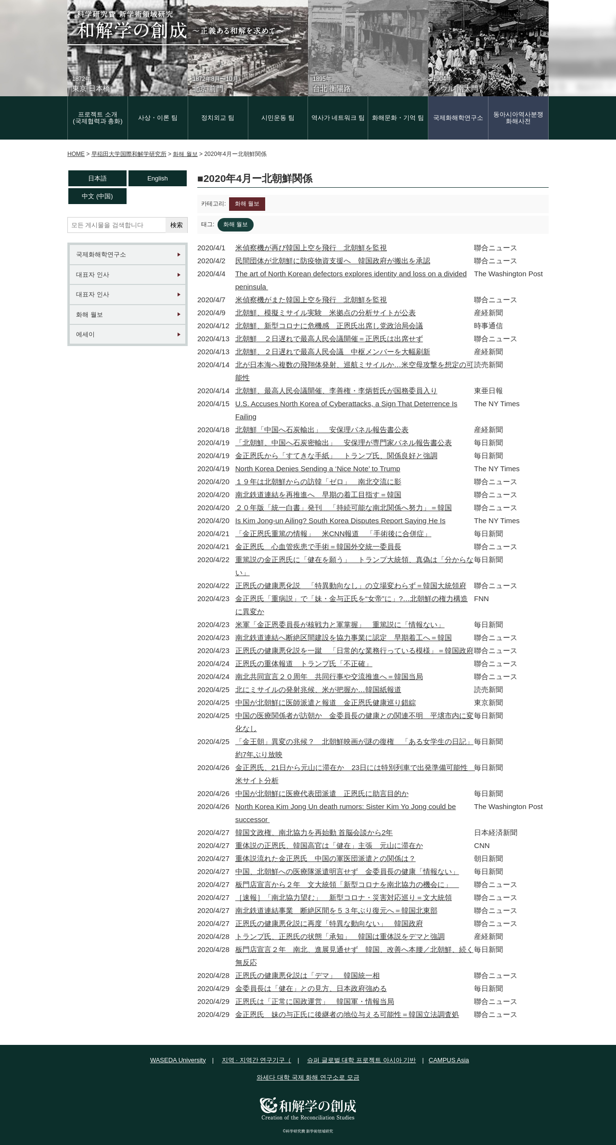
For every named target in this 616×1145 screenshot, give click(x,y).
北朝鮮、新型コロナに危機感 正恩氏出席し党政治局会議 (329, 326)
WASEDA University (178, 1060)
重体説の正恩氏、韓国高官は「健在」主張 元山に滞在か (329, 845)
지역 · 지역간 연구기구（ (256, 1060)
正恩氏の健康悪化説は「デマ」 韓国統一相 (307, 975)
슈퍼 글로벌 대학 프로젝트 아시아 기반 (361, 1060)
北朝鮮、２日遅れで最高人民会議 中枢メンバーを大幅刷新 (332, 351)
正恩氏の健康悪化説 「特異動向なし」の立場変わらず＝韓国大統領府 (350, 585)
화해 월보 (89, 314)
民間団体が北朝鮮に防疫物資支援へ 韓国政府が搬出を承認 (332, 261)
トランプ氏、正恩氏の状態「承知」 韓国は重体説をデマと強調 (340, 936)
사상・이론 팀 (158, 117)
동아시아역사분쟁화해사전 (518, 118)
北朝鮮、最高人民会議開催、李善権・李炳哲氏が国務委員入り (336, 390)
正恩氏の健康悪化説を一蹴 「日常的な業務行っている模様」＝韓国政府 (354, 650)
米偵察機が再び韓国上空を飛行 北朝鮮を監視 (311, 248)
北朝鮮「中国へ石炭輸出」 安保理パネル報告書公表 (322, 429)
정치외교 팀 (217, 117)
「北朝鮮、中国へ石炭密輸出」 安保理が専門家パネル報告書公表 (343, 442)
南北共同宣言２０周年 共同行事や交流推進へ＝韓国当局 (329, 676)
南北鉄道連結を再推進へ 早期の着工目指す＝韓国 (318, 494)
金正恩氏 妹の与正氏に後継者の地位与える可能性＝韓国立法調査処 (347, 1014)
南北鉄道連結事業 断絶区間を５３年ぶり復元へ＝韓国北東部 (336, 910)
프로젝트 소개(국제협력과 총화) (97, 118)
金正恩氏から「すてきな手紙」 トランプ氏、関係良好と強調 (336, 455)
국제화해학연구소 (458, 117)
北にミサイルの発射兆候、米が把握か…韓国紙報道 (318, 689)
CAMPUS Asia (449, 1060)
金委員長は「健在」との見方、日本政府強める (311, 988)
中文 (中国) (97, 196)
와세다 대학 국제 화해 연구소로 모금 (308, 1077)
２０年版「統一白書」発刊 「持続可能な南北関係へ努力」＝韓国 (343, 507)
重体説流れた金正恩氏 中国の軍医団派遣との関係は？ (325, 858)
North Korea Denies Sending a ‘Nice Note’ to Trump (317, 468)
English (157, 178)
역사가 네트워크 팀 (338, 117)
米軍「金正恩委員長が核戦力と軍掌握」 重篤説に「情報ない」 (340, 624)
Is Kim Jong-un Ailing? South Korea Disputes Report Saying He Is (340, 520)
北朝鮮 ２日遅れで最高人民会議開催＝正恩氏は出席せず (329, 338)
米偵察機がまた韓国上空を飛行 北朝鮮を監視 (311, 300)
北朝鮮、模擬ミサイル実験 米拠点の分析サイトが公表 (325, 313)
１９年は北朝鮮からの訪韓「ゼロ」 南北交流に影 (318, 481)
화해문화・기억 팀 (398, 117)
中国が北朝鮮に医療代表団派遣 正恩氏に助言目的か (322, 793)
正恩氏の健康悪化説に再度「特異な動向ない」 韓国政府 (329, 923)
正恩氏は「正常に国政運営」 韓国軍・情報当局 (314, 1001)
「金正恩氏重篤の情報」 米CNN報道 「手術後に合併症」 (333, 533)
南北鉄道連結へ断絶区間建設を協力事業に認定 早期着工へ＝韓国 (343, 637)
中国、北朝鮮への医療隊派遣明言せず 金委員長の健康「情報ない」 (347, 871)
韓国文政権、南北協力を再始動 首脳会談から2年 (314, 832)
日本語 (97, 178)
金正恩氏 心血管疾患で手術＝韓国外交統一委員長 (318, 546)
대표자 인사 (92, 274)
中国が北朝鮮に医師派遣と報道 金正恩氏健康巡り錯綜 (325, 702)
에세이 (85, 334)
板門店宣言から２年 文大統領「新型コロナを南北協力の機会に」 (347, 884)
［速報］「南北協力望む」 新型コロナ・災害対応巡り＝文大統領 (343, 897)
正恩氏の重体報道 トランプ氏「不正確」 (303, 663)
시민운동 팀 (278, 117)
